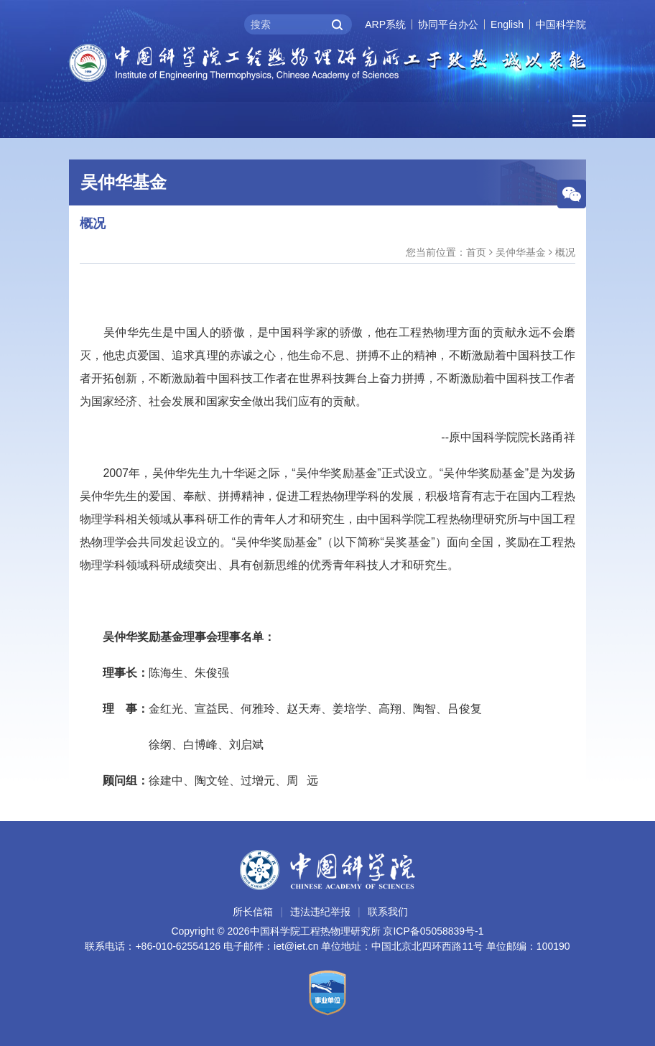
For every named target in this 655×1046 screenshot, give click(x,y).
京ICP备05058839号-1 (433, 931)
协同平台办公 (448, 24)
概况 (565, 252)
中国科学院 (561, 24)
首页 (476, 252)
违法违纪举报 (320, 911)
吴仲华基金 (521, 252)
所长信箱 (253, 911)
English (507, 24)
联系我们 (388, 911)
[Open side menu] (579, 121)
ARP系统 (385, 24)
